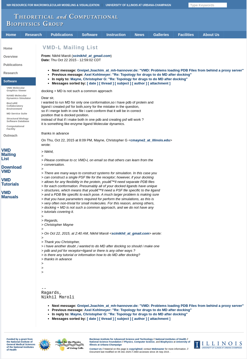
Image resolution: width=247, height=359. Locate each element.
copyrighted (135, 349)
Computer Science (144, 341)
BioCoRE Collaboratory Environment (15, 106)
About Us (211, 35)
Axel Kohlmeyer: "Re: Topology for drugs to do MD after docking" (138, 75)
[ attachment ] (159, 83)
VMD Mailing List (8, 154)
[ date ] (92, 83)
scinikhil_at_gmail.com (130, 233)
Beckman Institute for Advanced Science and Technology (121, 339)
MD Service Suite (17, 113)
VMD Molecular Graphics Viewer (16, 89)
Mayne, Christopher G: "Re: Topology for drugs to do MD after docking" (129, 79)
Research (33, 35)
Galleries (161, 35)
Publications (62, 35)
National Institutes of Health (170, 339)
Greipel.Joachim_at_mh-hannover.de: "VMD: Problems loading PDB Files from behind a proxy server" (160, 70)
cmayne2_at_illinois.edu (150, 140)
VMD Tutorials (10, 182)
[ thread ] (106, 83)
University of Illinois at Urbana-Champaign (138, 5)
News (140, 35)
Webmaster (158, 349)
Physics (128, 341)
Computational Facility (15, 127)
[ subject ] (123, 83)
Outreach (10, 135)
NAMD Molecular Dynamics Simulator (19, 97)
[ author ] (139, 83)
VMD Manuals (9, 194)
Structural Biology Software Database (18, 120)
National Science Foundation (105, 341)
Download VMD (11, 169)
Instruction (115, 35)
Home (11, 35)
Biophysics (166, 341)
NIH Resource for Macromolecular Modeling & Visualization (53, 5)
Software (89, 35)
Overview (10, 57)
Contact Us (95, 349)
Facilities (186, 35)
